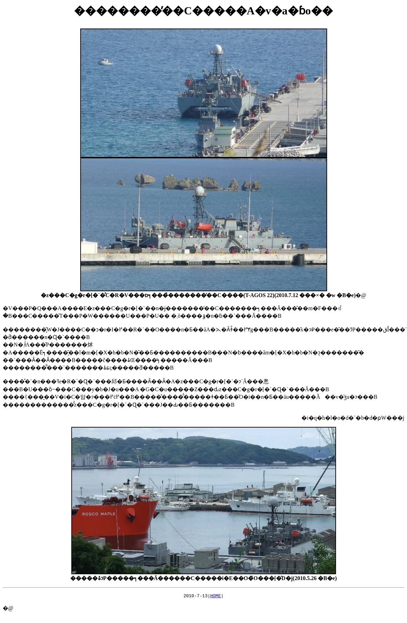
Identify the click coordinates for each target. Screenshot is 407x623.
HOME (215, 596)
